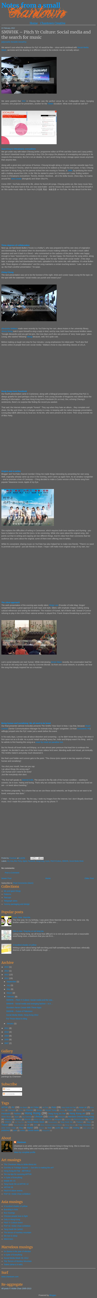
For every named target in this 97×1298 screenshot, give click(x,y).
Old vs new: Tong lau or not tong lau (28, 931)
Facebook (31, 861)
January (10, 1023)
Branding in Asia (11, 1209)
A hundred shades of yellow (24, 945)
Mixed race (38, 1119)
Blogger (52, 1295)
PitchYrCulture (55, 861)
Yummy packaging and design (17, 904)
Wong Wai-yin (70, 1125)
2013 (6, 974)
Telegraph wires (10, 901)
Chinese (29, 1110)
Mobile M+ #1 (9, 1181)
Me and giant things (12, 891)
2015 (6, 967)
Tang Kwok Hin (67, 1122)
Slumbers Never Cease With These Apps (23, 1007)
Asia (11, 861)
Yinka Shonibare (84, 1125)
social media (33, 1130)
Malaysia (61, 1117)
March (10, 993)
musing (76, 1128)
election (41, 1128)
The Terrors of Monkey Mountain (18, 1261)
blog (21, 1128)
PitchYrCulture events (13, 1191)
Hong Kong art (77, 1113)
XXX (24, 101)
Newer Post (6, 878)
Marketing (8, 1119)
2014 (6, 971)
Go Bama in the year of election (17, 1251)
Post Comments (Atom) (23, 883)
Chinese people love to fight (16, 1216)
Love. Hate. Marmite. (22, 917)
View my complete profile (24, 1152)
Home (34, 23)
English (70, 1110)
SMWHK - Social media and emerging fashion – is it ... (29, 1004)
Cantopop (11, 1110)
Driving (61, 1110)
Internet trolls (27, 780)
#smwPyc (22, 42)
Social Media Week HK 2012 (16, 1258)
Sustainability (52, 1122)
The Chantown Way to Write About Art (20, 1164)
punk (15, 1130)
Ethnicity (79, 1110)
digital (25, 861)
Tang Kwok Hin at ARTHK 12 (16, 1184)
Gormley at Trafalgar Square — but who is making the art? (29, 1167)
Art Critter (34, 1107)
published (5, 1130)
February (11, 997)
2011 (6, 1028)
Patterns (7, 894)
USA (35, 1125)
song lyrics (46, 1130)
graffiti (57, 1128)
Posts (6, 1089)
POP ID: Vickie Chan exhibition (17, 1194)
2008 (6, 1039)
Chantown (13, 858)
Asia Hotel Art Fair (68, 1107)
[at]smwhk (5, 42)
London (51, 1116)
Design (39, 1110)
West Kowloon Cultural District (51, 1125)
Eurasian (88, 1110)
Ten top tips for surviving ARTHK (18, 1174)
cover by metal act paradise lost (49, 742)
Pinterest (68, 1119)
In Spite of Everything (13, 1177)
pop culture (87, 1128)
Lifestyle (38, 1116)
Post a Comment (12, 873)
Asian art (83, 1107)
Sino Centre (16, 179)
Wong (29, 337)
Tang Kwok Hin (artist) (13, 1229)
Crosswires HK (83, 729)
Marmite (28, 1119)
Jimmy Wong (7, 331)
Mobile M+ (48, 1119)
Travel (4, 1124)
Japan (16, 1117)
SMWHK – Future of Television (19, 1011)
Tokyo (88, 1122)
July (9, 985)
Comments (9, 1094)
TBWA (50, 104)
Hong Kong (40, 861)
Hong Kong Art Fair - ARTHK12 (17, 1171)
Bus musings (9, 1213)
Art (8, 861)
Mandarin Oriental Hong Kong (81, 1116)
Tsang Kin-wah (19, 1125)
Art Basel (23, 1107)
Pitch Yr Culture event (13, 1222)
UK (28, 1125)
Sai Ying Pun (19, 1122)
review (22, 1130)
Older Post (89, 878)
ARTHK (4, 1107)
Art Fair (45, 1107)
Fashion (17, 1113)
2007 (6, 1043)
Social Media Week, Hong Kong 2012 (22, 1015)
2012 (6, 978)
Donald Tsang (50, 1110)
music (47, 861)
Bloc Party (18, 861)
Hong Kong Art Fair (56, 1113)
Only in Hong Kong (12, 1219)
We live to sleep (11, 1236)
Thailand (79, 1122)
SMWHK (65, 861)
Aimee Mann (56, 662)
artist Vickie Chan (8, 1128)
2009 (6, 1036)
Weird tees (8, 1239)
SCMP (91, 1119)
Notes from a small (30, 5)
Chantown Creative (52, 23)
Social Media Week (76, 861)
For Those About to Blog (16, 1019)
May (9, 989)
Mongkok (58, 1119)
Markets (18, 1119)
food (49, 1128)
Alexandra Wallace (9, 328)
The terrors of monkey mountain (17, 1232)
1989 (70, 170)
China (21, 1110)
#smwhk (14, 42)
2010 (6, 1032)
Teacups (7, 897)
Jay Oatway (26, 1117)
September (12, 981)
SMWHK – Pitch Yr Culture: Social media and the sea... (30, 1000)
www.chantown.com (10, 1277)
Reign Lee (53, 605)
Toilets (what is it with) (13, 1264)
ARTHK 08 (8, 1187)
